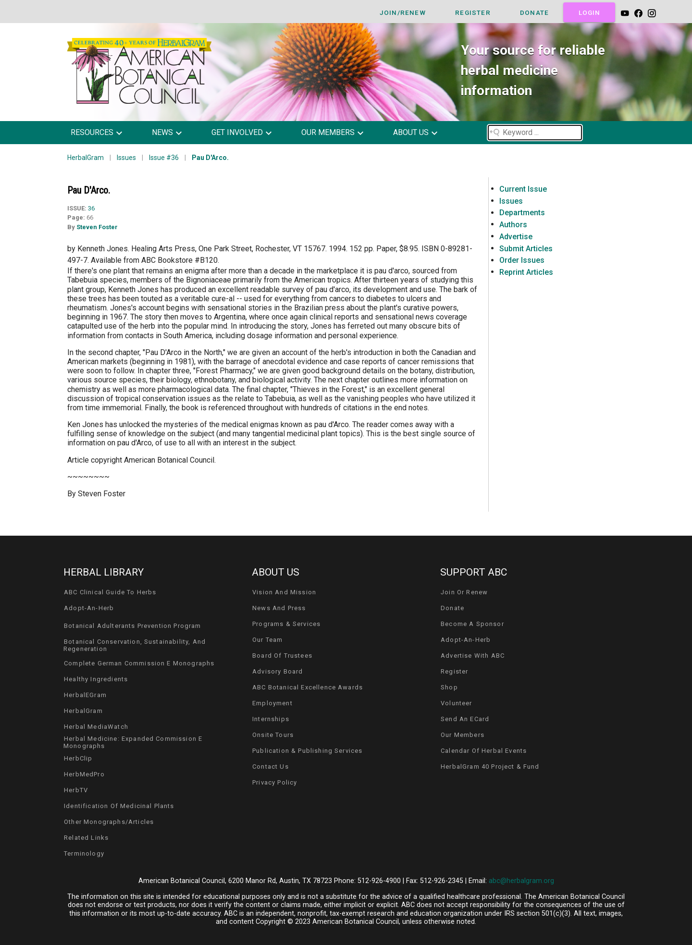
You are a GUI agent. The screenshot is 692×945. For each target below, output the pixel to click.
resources (92, 132)
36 (91, 208)
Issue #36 (164, 157)
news (162, 132)
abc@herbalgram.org (521, 881)
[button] (103, 132)
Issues (126, 157)
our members (328, 132)
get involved (237, 132)
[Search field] (535, 132)
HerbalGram (85, 157)
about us (411, 132)
